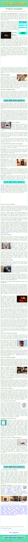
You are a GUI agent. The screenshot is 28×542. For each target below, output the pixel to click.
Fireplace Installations (22, 507)
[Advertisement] (14, 62)
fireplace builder (23, 119)
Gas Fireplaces (20, 508)
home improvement (9, 494)
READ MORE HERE (19, 354)
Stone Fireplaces (14, 505)
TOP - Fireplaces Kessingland (6, 528)
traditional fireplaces (5, 428)
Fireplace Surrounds (10, 510)
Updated (11, 535)
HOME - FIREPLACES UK (14, 532)
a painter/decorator (9, 492)
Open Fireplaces (12, 508)
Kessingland (3, 189)
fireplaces (9, 129)
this (4, 404)
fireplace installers (11, 486)
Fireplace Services (4, 508)
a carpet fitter (16, 487)
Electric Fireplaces (21, 505)
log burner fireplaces (21, 385)
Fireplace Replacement (17, 511)
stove (20, 375)
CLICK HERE (13, 278)
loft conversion (14, 493)
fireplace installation (9, 67)
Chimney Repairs (14, 535)
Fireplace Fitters (13, 507)
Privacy (27, 535)
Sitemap (1, 535)
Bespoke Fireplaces (6, 505)
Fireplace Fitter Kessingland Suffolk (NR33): (9, 13)
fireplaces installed (16, 478)
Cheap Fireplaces (16, 506)
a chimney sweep (9, 491)
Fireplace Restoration (19, 509)
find (4, 471)
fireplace (4, 15)
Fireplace (10, 189)
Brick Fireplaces (23, 506)
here (4, 483)
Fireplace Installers (5, 507)
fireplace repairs (20, 431)
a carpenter (23, 491)
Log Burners (24, 511)
